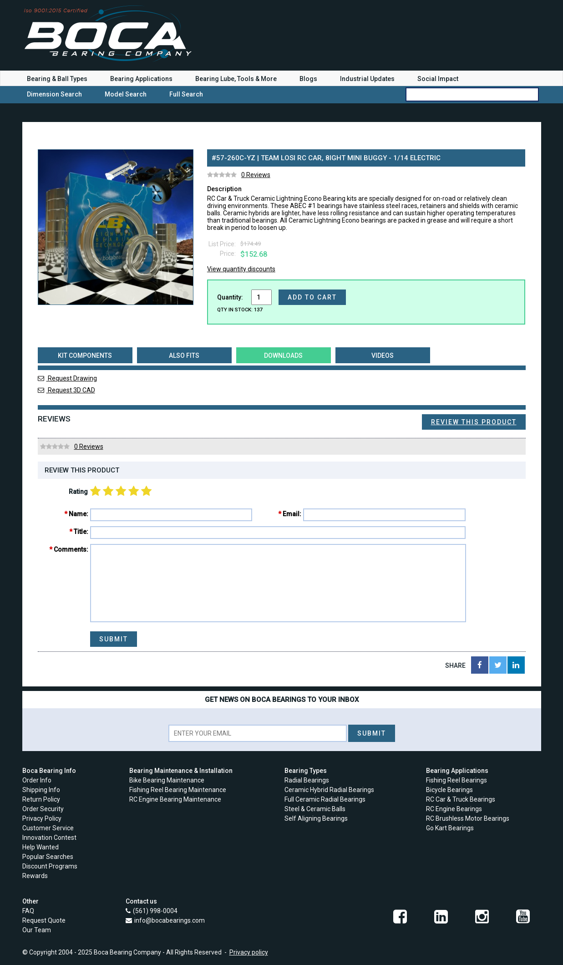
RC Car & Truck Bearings (460, 799)
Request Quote (44, 920)
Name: (78, 514)
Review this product (474, 422)
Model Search (126, 94)
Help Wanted (40, 847)
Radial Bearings (306, 780)
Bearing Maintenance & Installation (181, 770)
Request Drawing (67, 378)
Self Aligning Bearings (316, 818)
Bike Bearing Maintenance (166, 780)
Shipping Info (41, 789)
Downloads (283, 355)
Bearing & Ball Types (57, 78)
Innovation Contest (49, 837)
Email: (292, 514)
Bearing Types (305, 770)
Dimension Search (54, 94)
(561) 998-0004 (155, 910)
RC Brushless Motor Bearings (467, 818)
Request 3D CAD (66, 390)
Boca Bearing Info (49, 770)
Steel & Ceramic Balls (314, 809)
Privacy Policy (41, 818)
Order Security (43, 809)
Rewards (35, 875)
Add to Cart (312, 297)
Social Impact (437, 78)
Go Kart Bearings (450, 828)
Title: (81, 531)
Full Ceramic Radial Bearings (324, 799)
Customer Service (48, 828)
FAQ (28, 910)
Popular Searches (47, 856)
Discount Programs (49, 866)
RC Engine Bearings (454, 809)
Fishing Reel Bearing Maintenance (177, 789)
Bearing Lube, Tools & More (236, 78)
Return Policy (41, 799)
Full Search (186, 94)
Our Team (36, 930)
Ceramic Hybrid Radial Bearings (329, 789)
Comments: (71, 549)
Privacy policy (248, 952)
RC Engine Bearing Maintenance (175, 799)
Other (30, 901)
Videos (382, 355)
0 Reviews (255, 174)
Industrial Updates (367, 78)
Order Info (36, 780)
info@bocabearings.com (169, 920)
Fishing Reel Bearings (456, 780)
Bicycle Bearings (449, 789)
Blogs (308, 78)
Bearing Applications (141, 78)
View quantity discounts (241, 269)
